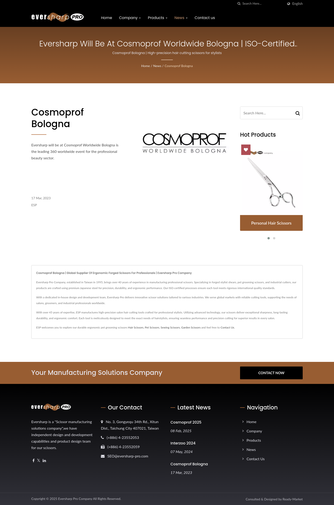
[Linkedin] (44, 460)
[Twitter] (38, 460)
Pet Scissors (152, 327)
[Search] (263, 3)
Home (106, 17)
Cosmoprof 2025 (186, 422)
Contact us (205, 17)
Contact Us (227, 327)
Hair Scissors (136, 327)
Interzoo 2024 (183, 443)
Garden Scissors (190, 327)
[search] (238, 3)
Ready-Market (293, 499)
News (181, 17)
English (297, 4)
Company (130, 17)
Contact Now (271, 373)
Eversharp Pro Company (75, 499)
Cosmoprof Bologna (179, 66)
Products (158, 17)
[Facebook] (33, 460)
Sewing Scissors (170, 327)
